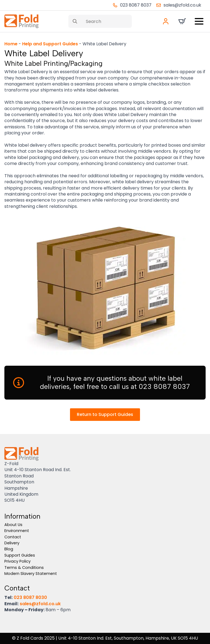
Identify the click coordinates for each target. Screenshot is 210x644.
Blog (8, 549)
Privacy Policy (17, 561)
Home (11, 44)
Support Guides (19, 555)
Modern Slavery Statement (30, 573)
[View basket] (182, 21)
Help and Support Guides (50, 44)
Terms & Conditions (24, 567)
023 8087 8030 (30, 597)
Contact (12, 537)
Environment (16, 531)
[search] (74, 21)
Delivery (11, 543)
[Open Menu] (199, 21)
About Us (13, 525)
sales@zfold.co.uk (40, 604)
